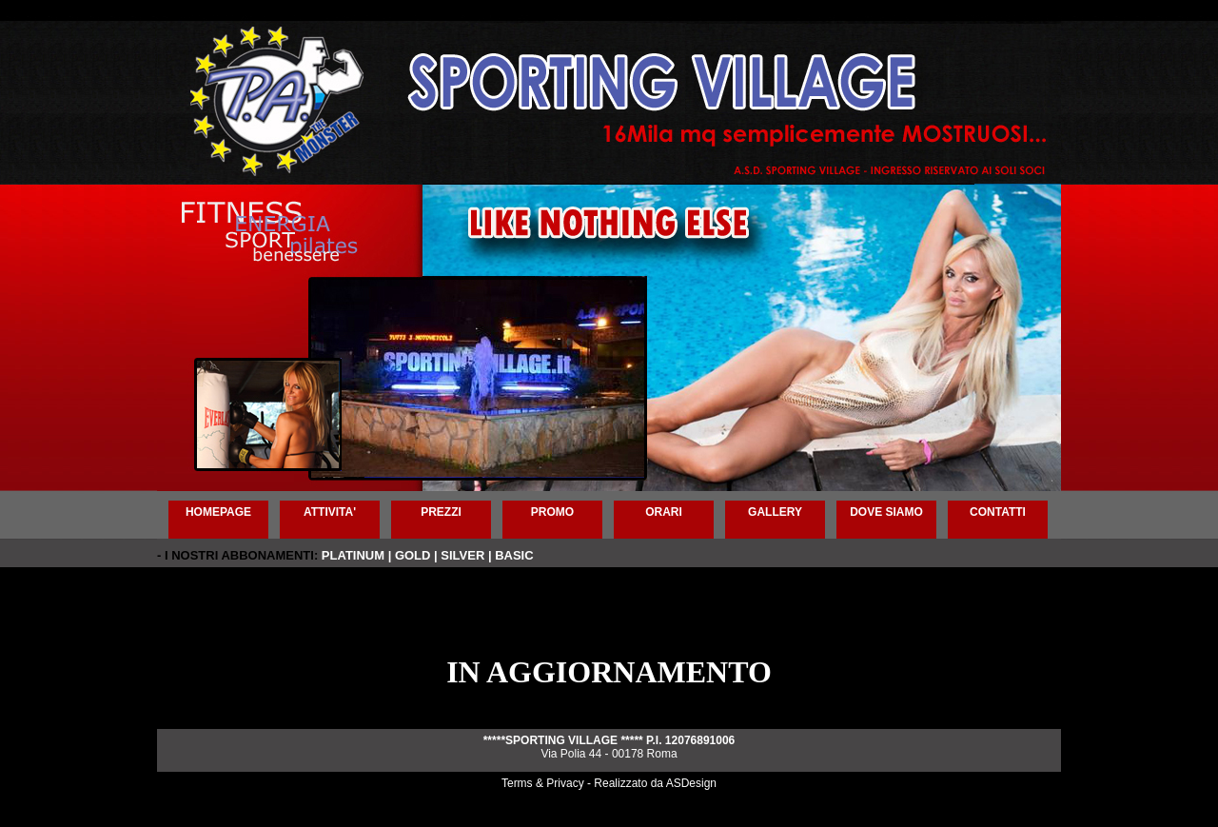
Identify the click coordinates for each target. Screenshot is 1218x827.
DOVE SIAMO (886, 512)
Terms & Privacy (542, 783)
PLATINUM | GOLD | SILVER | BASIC (428, 555)
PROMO (552, 512)
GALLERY (775, 512)
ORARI (663, 512)
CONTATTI (998, 512)
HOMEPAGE (218, 512)
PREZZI (441, 512)
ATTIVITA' (330, 512)
